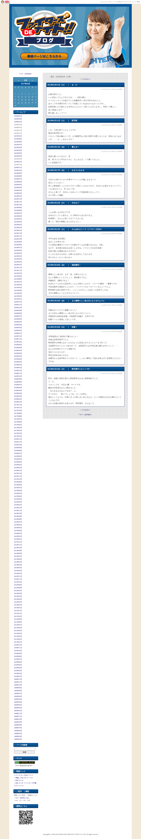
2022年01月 (18, 265)
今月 (25, 80)
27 (29, 102)
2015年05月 (18, 493)
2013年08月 (18, 553)
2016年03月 (18, 465)
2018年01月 (18, 402)
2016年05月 (18, 459)
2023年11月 (18, 202)
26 (25, 102)
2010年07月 (18, 659)
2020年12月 (18, 302)
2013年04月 (18, 565)
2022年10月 (18, 239)
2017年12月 (18, 405)
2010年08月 (18, 656)
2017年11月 (18, 408)
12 (25, 96)
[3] (88, 79)
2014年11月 (18, 510)
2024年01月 (18, 196)
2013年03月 (18, 568)
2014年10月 (18, 513)
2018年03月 (18, 396)
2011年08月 (18, 622)
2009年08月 (18, 691)
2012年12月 (18, 576)
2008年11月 (18, 716)
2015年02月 (18, 502)
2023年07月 (18, 213)
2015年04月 (18, 496)
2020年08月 (18, 313)
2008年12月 (18, 713)
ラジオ (108, 1)
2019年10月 (18, 342)
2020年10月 (18, 307)
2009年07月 (18, 693)
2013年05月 (18, 562)
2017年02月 (18, 433)
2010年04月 (18, 668)
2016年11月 (18, 442)
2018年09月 (18, 379)
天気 (119, 1)
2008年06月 (18, 731)
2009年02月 (18, 708)
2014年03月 (18, 533)
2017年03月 (18, 430)
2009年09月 (18, 688)
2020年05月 (18, 322)
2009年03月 (18, 705)
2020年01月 (18, 333)
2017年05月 (18, 425)
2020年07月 (18, 316)
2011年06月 (18, 628)
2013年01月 (18, 573)
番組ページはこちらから (44, 56)
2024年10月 (18, 170)
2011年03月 (18, 636)
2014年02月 (18, 536)
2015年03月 (18, 499)
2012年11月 (18, 579)
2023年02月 (18, 227)
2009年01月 (18, 711)
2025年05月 (18, 150)
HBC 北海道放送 (5, 2)
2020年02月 (18, 330)
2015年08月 (18, 485)
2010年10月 (18, 651)
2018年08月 (18, 382)
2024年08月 (18, 176)
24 (18, 102)
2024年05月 (18, 185)
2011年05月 (18, 630)
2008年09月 (18, 722)
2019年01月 (18, 367)
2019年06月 (18, 353)
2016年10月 (18, 445)
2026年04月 (18, 119)
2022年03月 (18, 259)
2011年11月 (18, 613)
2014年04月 (18, 530)
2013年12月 (18, 542)
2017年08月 (18, 416)
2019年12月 (18, 336)
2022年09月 (18, 242)
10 (18, 96)
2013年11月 (18, 545)
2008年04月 (18, 736)
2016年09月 (18, 448)
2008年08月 (18, 725)
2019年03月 (18, 362)
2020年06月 (18, 319)
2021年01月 (18, 299)
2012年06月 (18, 593)
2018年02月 (18, 399)
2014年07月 (18, 522)
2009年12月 (18, 679)
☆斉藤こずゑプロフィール (23, 778)
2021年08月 (18, 279)
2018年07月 (18, 385)
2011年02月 (18, 639)
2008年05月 (18, 733)
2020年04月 (18, 325)
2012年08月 (18, 588)
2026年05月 (18, 116)
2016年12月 (18, 439)
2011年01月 (18, 642)
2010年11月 (18, 648)
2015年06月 (18, 490)
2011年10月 (18, 616)
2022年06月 (18, 250)
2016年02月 (18, 468)
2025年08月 (18, 142)
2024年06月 (18, 182)
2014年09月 (18, 516)
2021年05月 (18, 287)
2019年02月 (18, 365)
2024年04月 (18, 187)
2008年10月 (18, 719)
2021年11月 (18, 270)
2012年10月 (18, 582)
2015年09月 (18, 482)
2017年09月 (18, 413)
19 (25, 99)
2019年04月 (18, 359)
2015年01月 (18, 505)
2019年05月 (18, 356)
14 (32, 96)
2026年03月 (18, 122)
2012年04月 (18, 599)
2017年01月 (18, 436)
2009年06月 (18, 696)
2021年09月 (18, 276)
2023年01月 (18, 230)
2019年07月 (18, 350)
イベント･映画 (135, 1)
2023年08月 (18, 210)
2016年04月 (18, 462)
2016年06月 (18, 456)
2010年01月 (18, 676)
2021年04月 (18, 290)
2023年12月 (18, 199)
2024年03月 (18, 190)
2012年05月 (18, 596)
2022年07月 (18, 247)
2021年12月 (18, 267)
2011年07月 (18, 625)
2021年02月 (18, 296)
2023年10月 (18, 205)
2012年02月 (18, 605)
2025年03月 (18, 156)
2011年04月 (18, 633)
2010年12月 (18, 645)
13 (29, 96)
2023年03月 (18, 225)
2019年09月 (18, 345)
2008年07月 (18, 728)
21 (32, 99)
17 (18, 99)
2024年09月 (18, 173)
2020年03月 (18, 327)
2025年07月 (18, 145)
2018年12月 (18, 370)
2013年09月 (18, 550)
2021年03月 (18, 293)
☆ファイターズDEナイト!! (23, 775)
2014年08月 (18, 519)
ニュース (114, 1)
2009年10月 (18, 685)
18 (22, 99)
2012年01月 (18, 608)
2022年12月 (18, 233)
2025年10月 (18, 136)
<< (81, 79)
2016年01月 (18, 470)
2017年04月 (18, 428)
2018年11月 (18, 373)
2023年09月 (18, 207)
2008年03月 (18, 739)
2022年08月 (18, 245)
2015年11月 (18, 476)
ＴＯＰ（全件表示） (26, 74)
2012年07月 (18, 590)
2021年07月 (18, 282)
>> (90, 79)
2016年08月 (18, 450)
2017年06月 (18, 422)
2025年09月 (18, 139)
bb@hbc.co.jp (24, 798)
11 (22, 96)
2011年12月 (18, 610)
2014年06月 (18, 525)
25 (22, 102)
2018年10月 (18, 376)
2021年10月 (18, 273)
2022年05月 (18, 253)
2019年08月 (18, 347)
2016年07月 (18, 453)
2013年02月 (18, 570)
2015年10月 (18, 479)
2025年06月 (18, 147)
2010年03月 (18, 671)
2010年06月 (18, 662)
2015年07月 (18, 488)
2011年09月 (18, 619)
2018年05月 (18, 390)
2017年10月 (18, 410)
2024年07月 (18, 179)
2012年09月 (18, 585)
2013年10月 (18, 548)
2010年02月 (18, 673)
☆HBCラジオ (18, 780)
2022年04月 (18, 256)
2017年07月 (18, 419)
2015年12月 (18, 473)
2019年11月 (18, 339)
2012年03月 (18, 602)
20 (29, 99)
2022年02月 (18, 262)
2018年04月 (18, 393)
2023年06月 (18, 216)
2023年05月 (18, 219)
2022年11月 (18, 236)
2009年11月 (18, 682)
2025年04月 (18, 153)
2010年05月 (18, 665)
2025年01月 (18, 162)
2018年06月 (18, 388)
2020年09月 (18, 310)
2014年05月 (18, 528)
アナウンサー (126, 1)
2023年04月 (18, 222)
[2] (85, 79)
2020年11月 (18, 305)
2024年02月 (18, 193)
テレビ (103, 1)
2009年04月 (18, 702)
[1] (83, 79)
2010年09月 (18, 653)
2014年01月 (18, 539)
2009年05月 (18, 699)
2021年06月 (18, 285)
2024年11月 (18, 167)
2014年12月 (18, 508)
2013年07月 (18, 556)
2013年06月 (18, 559)
